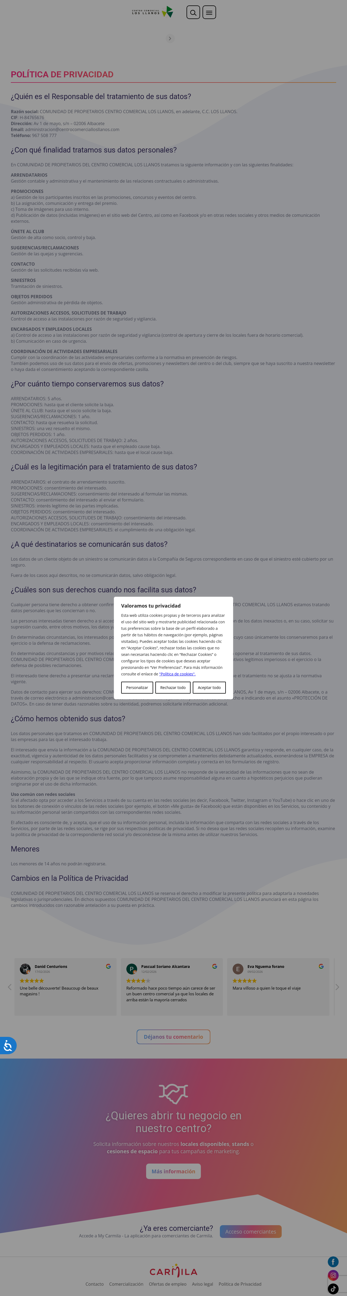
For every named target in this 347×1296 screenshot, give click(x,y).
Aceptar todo (209, 687)
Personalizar (137, 687)
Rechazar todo (173, 687)
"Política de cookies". (177, 673)
